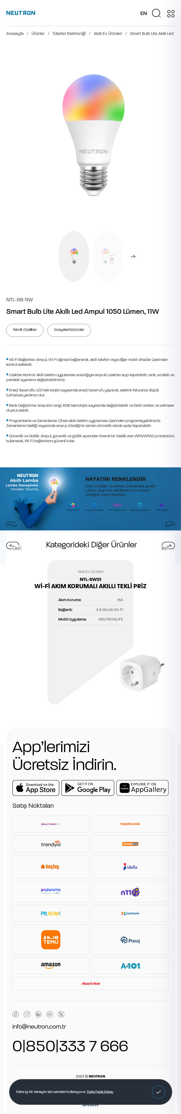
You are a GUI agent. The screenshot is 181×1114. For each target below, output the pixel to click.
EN (143, 13)
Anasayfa (15, 34)
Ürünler (38, 34)
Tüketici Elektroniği (69, 34)
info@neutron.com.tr (39, 1027)
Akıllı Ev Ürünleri (108, 34)
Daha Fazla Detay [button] (100, 1092)
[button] (158, 1092)
